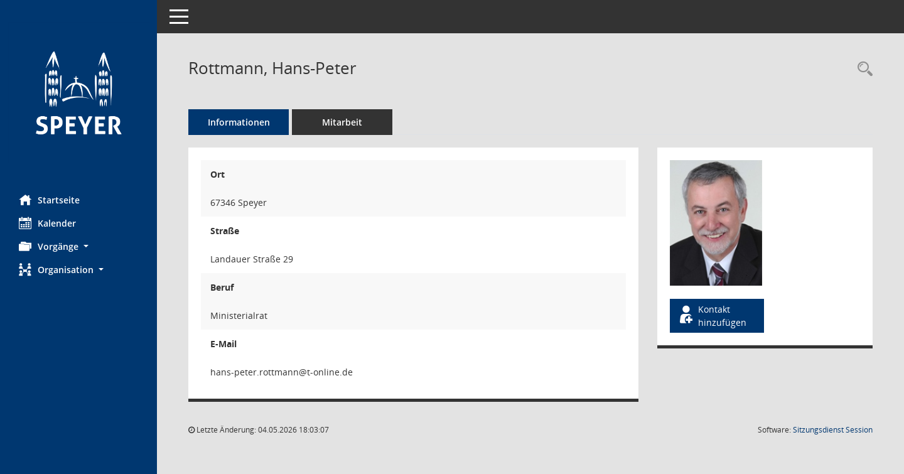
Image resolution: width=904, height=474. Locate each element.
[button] (78, 246)
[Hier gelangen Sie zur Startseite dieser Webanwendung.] (78, 92)
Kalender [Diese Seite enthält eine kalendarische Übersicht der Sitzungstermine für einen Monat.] (47, 223)
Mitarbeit (342, 122)
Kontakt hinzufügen (711, 315)
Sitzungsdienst (833, 429)
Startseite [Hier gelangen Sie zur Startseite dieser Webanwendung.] (49, 199)
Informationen (239, 122)
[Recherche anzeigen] (862, 69)
